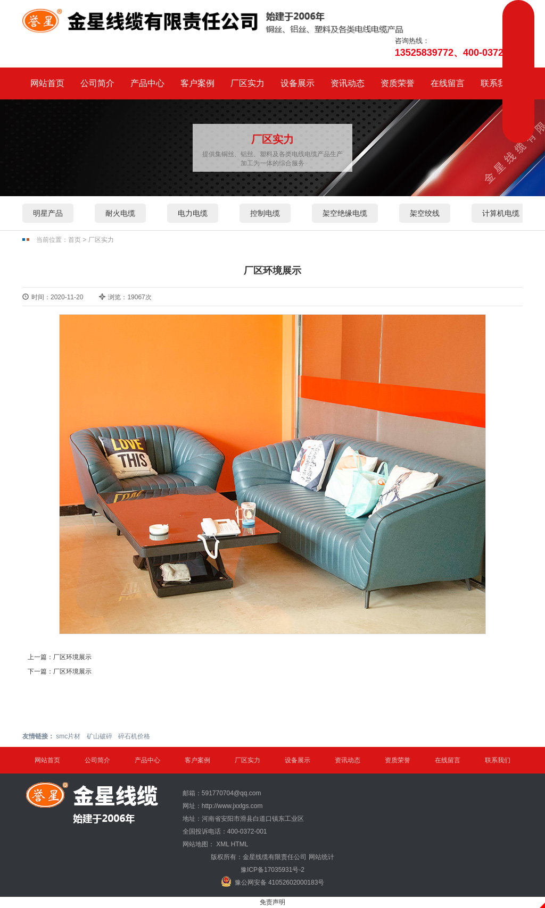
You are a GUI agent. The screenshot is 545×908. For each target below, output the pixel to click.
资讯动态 (348, 83)
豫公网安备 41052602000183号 (273, 881)
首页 (74, 239)
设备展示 (297, 83)
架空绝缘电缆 (345, 213)
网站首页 (47, 83)
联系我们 (498, 83)
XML (222, 844)
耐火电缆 (120, 213)
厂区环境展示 (72, 657)
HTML (240, 844)
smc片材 (68, 736)
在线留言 (448, 83)
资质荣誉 (398, 83)
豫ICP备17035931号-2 (272, 869)
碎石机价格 (134, 736)
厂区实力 (247, 83)
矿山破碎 (99, 736)
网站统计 (321, 857)
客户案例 (197, 83)
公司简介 (97, 83)
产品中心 (147, 83)
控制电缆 (265, 213)
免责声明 (272, 902)
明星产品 (48, 213)
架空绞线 (425, 213)
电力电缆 (193, 213)
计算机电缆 (500, 213)
